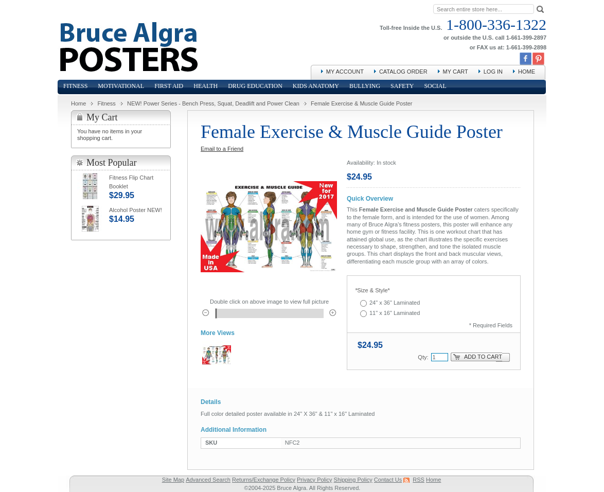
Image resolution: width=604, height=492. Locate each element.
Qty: (423, 357)
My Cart (455, 71)
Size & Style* (372, 290)
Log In (493, 71)
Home (526, 71)
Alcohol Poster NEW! (135, 210)
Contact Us (388, 480)
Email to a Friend (222, 149)
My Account (345, 71)
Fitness (106, 103)
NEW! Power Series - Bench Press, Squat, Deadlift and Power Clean (213, 103)
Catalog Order (403, 71)
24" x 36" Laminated (394, 303)
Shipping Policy (353, 480)
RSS (418, 480)
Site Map (173, 480)
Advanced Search (208, 480)
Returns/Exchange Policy (263, 480)
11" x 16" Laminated (394, 313)
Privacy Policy (314, 480)
